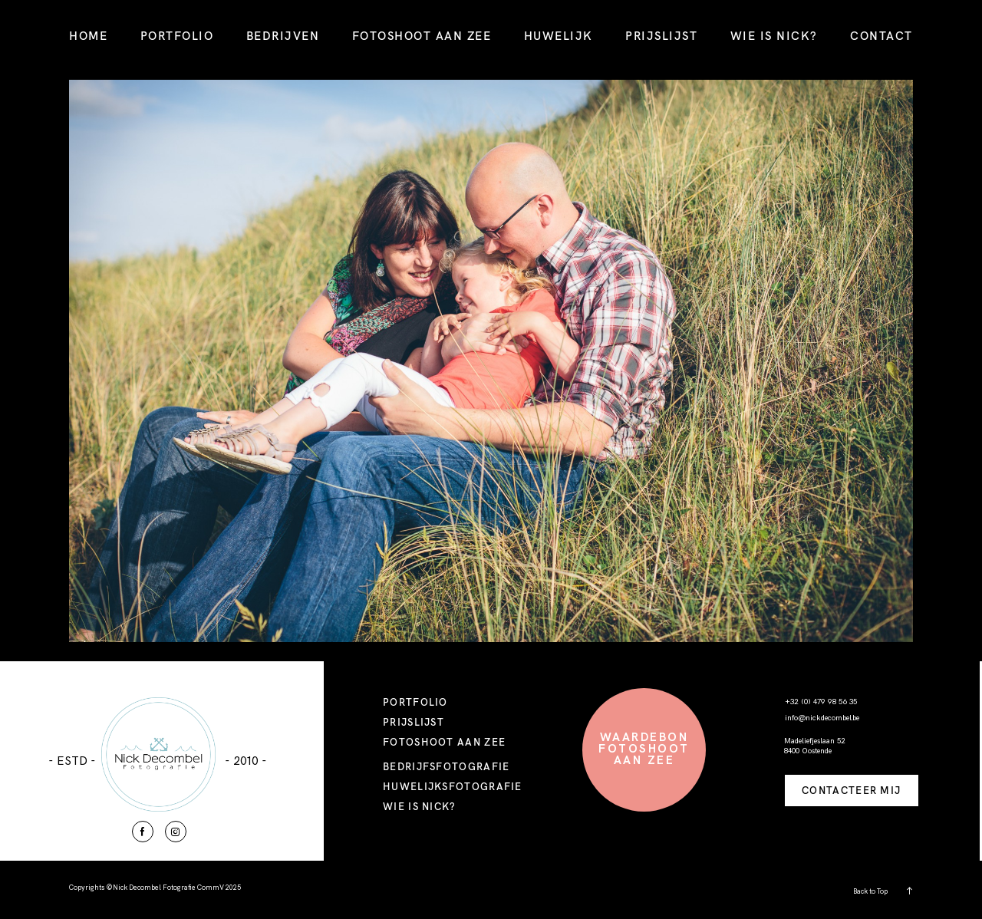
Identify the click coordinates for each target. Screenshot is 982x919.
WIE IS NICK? (774, 35)
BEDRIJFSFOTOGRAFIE (446, 766)
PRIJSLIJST (661, 35)
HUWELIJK (558, 35)
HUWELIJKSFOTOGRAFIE (452, 786)
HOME (88, 35)
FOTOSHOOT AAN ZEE (422, 35)
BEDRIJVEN (283, 35)
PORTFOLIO (177, 35)
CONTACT (881, 35)
